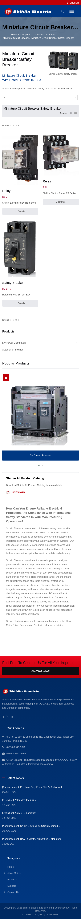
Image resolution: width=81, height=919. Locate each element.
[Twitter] (7, 717)
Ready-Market (52, 914)
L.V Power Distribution (44, 34)
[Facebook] (3, 717)
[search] (62, 11)
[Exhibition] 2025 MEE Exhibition (19, 800)
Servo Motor (26, 625)
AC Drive (67, 621)
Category (25, 34)
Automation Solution (12, 349)
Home (14, 34)
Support (11, 886)
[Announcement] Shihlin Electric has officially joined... (31, 826)
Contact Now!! (40, 671)
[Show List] (76, 113)
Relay (6, 191)
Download (15, 492)
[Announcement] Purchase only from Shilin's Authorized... (33, 787)
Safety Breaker (13, 283)
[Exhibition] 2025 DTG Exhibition (19, 813)
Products (12, 879)
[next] (75, 97)
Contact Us (40, 625)
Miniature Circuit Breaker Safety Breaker (52, 38)
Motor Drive (12, 625)
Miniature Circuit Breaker (16, 38)
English (74, 3)
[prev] (4, 97)
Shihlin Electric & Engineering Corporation (45, 907)
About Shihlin (14, 873)
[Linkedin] (12, 717)
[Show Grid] (71, 113)
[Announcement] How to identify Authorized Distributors (31, 839)
